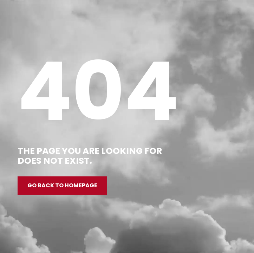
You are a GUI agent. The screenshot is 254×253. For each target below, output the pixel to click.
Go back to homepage (62, 185)
